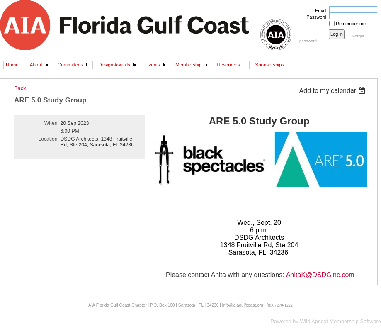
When (51, 123)
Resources (228, 64)
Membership (188, 64)
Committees (70, 64)
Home (12, 64)
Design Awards (114, 64)
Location (48, 139)
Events (153, 64)
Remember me (351, 23)
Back (20, 88)
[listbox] (333, 90)
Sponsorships (269, 64)
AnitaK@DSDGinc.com (320, 274)
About (36, 64)
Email (319, 10)
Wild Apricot (314, 321)
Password (314, 17)
